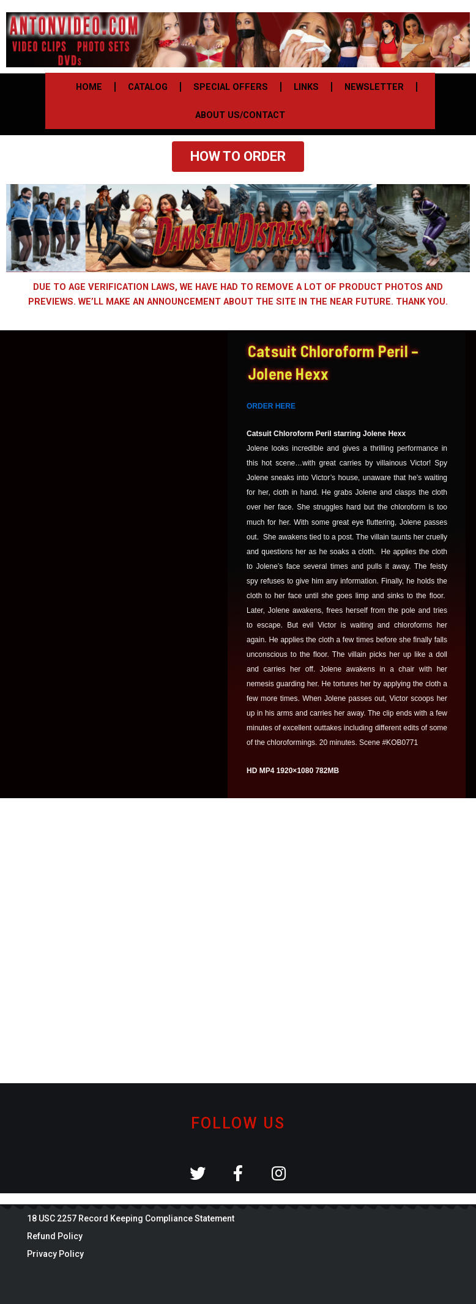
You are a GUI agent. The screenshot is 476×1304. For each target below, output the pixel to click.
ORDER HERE (271, 406)
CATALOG (148, 86)
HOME (89, 86)
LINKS (306, 86)
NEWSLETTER (374, 86)
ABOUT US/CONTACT (240, 114)
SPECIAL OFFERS (230, 86)
